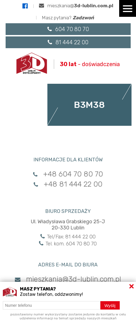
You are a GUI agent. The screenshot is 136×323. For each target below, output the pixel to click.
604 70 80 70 (68, 29)
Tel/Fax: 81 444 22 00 (68, 237)
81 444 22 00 (68, 42)
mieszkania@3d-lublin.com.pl (68, 279)
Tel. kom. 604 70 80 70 (68, 244)
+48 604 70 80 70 (68, 174)
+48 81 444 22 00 (68, 184)
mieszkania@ (76, 5)
